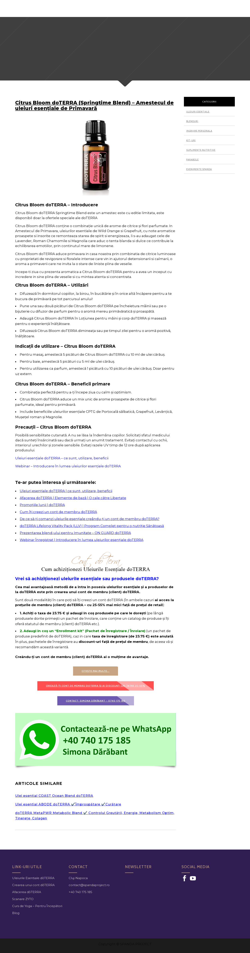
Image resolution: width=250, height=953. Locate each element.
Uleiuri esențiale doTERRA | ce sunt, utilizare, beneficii (66, 491)
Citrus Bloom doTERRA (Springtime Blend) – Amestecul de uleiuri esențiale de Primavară (94, 105)
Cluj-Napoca (78, 878)
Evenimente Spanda (199, 169)
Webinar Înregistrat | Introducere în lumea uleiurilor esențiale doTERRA (81, 540)
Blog (15, 913)
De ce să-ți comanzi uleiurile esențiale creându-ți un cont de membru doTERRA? (89, 519)
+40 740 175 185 (80, 892)
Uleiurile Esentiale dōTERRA (33, 878)
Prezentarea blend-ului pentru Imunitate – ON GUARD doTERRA (75, 533)
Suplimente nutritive (200, 150)
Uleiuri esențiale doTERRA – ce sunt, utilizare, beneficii (61, 458)
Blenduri (192, 121)
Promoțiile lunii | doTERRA (42, 505)
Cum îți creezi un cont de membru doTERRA (58, 512)
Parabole (192, 159)
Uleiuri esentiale (197, 111)
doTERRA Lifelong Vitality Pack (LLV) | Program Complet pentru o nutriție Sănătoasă (92, 526)
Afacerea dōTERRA (26, 892)
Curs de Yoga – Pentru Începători (37, 906)
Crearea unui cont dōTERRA (33, 885)
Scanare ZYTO (23, 899)
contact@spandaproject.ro (89, 885)
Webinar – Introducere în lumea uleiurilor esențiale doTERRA (68, 466)
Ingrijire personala (199, 130)
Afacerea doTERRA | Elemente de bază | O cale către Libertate (73, 498)
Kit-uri (191, 140)
